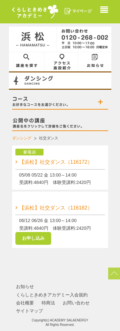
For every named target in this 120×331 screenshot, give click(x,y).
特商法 (48, 303)
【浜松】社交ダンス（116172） (55, 162)
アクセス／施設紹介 (61, 61)
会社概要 (25, 303)
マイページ (78, 11)
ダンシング (21, 138)
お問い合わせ (76, 303)
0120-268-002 (84, 39)
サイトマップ (29, 311)
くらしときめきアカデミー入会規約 (52, 295)
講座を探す (26, 61)
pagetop (114, 274)
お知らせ (94, 61)
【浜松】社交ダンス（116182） (55, 208)
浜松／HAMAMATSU (33, 39)
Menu (104, 10)
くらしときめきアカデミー (35, 11)
